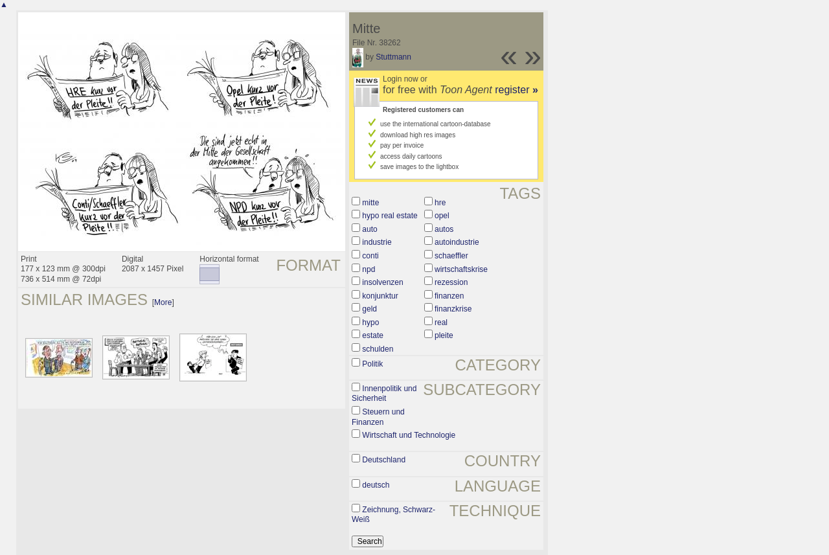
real (441, 322)
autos (444, 229)
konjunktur (380, 295)
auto (369, 229)
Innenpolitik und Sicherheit (384, 393)
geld (369, 308)
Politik (372, 363)
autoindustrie (457, 242)
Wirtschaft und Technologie (408, 435)
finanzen (449, 295)
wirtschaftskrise (461, 269)
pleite (444, 335)
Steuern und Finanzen (378, 417)
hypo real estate (389, 215)
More (163, 302)
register (516, 89)
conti (370, 255)
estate (372, 335)
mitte (370, 202)
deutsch (375, 485)
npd (368, 269)
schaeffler (451, 255)
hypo (370, 322)
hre (440, 202)
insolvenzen (382, 282)
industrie (376, 242)
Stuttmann (393, 57)
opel (442, 215)
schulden (377, 349)
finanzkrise (453, 308)
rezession (451, 282)
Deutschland (383, 459)
